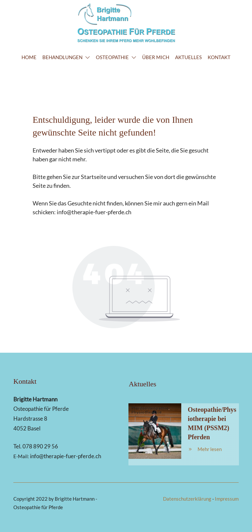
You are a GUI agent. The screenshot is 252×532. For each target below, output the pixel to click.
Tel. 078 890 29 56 (35, 446)
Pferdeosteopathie (150, 408)
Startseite (93, 176)
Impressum (227, 499)
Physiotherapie (146, 412)
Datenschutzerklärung (187, 499)
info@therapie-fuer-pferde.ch (94, 212)
